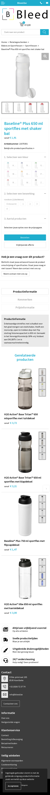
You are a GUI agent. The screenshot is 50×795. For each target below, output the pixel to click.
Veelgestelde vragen (10, 722)
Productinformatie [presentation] (25, 291)
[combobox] (20, 32)
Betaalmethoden (9, 743)
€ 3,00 (10, 612)
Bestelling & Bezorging (12, 739)
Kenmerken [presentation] (25, 299)
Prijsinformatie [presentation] (24, 307)
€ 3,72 (10, 422)
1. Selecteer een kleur (16, 157)
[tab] (25, 291)
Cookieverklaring (9, 764)
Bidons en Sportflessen (12, 45)
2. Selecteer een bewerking (19, 193)
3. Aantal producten (15, 218)
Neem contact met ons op (15, 273)
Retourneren (7, 747)
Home (4, 42)
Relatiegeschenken (18, 42)
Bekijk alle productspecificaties (19, 148)
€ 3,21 (10, 486)
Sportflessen (31, 45)
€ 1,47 (10, 549)
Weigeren (24, 785)
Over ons (5, 718)
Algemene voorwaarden (12, 760)
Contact (5, 735)
